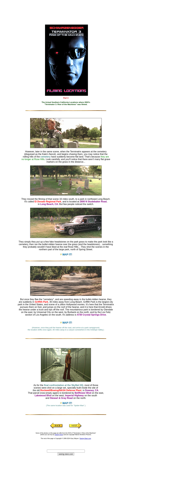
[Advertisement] (61, 7)
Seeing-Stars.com (85, 438)
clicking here (59, 434)
